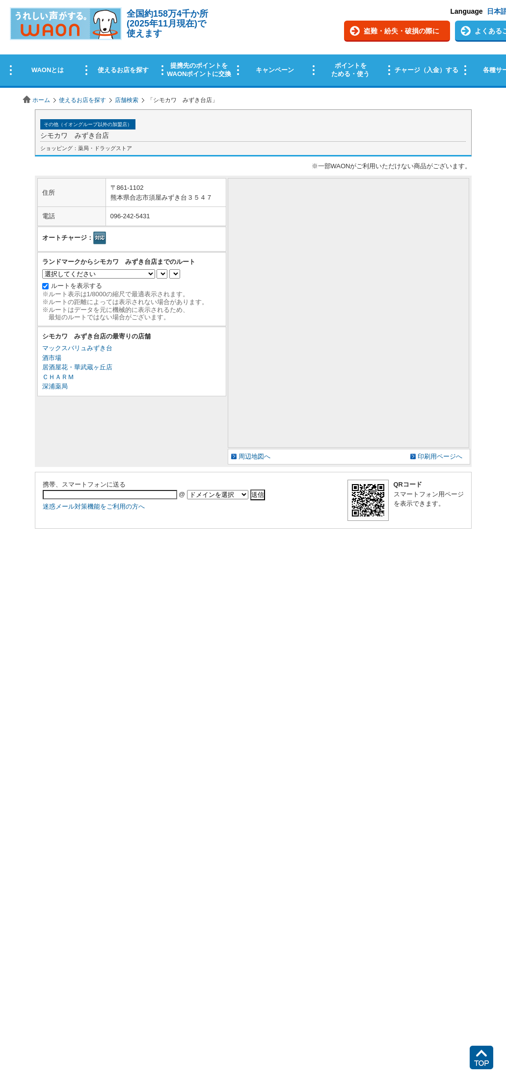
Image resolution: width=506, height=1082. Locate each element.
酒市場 (51, 357)
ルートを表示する (76, 285)
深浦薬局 (55, 386)
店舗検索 (126, 100)
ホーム (41, 100)
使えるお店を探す (82, 100)
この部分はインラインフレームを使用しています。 (253, 45)
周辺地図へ (254, 456)
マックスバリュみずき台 (77, 348)
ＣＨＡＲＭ (58, 377)
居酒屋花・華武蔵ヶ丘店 (77, 367)
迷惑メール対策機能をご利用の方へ (94, 506)
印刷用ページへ (440, 456)
